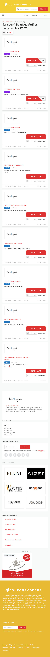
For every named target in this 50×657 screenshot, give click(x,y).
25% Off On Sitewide (11, 51)
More (10, 367)
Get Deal (36, 136)
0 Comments (41, 70)
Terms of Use (35, 647)
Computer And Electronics (13, 540)
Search (43, 9)
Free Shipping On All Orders (13, 165)
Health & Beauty (10, 524)
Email (26, 70)
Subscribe (25, 447)
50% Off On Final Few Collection (15, 205)
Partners (20, 647)
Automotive (8, 545)
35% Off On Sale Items (12, 127)
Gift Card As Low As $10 (12, 319)
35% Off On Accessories (12, 281)
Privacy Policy (6, 650)
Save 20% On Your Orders (13, 243)
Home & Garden (10, 529)
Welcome (5, 647)
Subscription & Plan (11, 535)
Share (19, 70)
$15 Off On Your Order (12, 89)
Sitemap (12, 647)
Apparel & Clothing (11, 519)
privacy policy (41, 451)
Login (45, 15)
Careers (27, 647)
